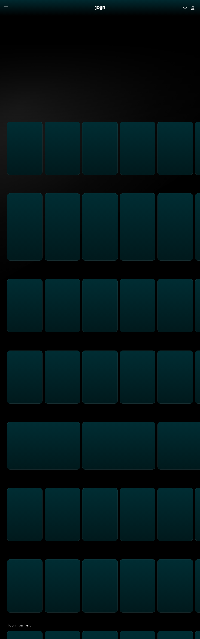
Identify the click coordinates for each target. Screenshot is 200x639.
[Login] (192, 8)
